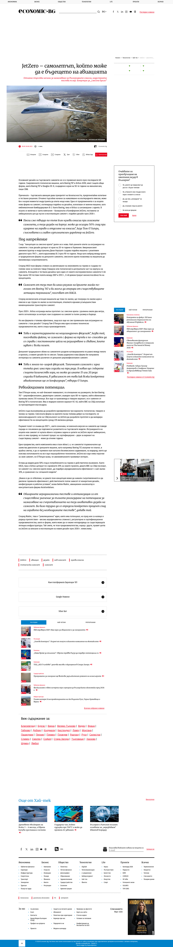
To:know (146, 873)
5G (55, 898)
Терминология (149, 867)
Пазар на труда (26, 889)
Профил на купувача (37, 923)
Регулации (37, 639)
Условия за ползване (84, 918)
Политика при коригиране (62, 915)
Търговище (77, 739)
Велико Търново (66, 726)
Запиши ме (150, 849)
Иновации (47, 873)
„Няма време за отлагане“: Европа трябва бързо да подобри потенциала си (68, 653)
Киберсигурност (87, 876)
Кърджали (49, 730)
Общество (62, 2)
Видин (81, 726)
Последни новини (147, 12)
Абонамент (57, 912)
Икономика (12, 2)
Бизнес (37, 2)
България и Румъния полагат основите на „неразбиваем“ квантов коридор (104, 827)
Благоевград (28, 726)
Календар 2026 (128, 867)
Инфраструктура (39, 697)
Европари (24, 870)
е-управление (87, 873)
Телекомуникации (88, 870)
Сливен (25, 739)
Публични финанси (39, 627)
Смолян (36, 739)
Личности (107, 876)
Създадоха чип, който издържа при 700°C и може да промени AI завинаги (68, 827)
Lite (111, 2)
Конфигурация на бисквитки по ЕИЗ (83, 924)
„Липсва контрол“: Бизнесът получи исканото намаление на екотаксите (68, 641)
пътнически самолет (30, 565)
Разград (74, 734)
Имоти (46, 882)
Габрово (25, 730)
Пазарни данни (149, 879)
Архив (134, 215)
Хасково (91, 739)
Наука (106, 867)
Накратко (147, 870)
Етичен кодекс (82, 915)
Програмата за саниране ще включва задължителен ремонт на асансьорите (69, 676)
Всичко (145, 862)
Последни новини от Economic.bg (140, 377)
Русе (84, 734)
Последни (33, 622)
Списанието (148, 876)
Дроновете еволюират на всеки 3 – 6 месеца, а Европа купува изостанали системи (32, 828)
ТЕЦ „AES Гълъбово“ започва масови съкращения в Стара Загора (63, 664)
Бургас (41, 726)
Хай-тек (135, 58)
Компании (37, 662)
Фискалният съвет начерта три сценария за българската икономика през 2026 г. (69, 689)
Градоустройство (39, 673)
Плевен (51, 734)
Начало (117, 58)
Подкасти (126, 870)
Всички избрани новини (94, 708)
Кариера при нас (59, 918)
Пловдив (62, 734)
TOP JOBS (126, 889)
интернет (64, 898)
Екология (63, 886)
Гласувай (123, 215)
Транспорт (24, 879)
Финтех (84, 882)
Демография (64, 873)
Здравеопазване (66, 879)
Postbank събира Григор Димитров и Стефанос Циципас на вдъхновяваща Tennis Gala (140, 369)
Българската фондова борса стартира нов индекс (137, 478)
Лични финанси (66, 870)
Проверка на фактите (84, 909)
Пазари (46, 876)
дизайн (46, 560)
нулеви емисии (77, 560)
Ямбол (35, 743)
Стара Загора (61, 739)
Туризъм (24, 886)
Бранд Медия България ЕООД (38, 919)
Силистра (94, 734)
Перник (40, 734)
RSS (58, 849)
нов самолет (60, 560)
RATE (124, 873)
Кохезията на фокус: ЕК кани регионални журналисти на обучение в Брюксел (139, 319)
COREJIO (125, 876)
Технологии (86, 2)
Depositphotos (92, 945)
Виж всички (150, 799)
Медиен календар (59, 928)
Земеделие (25, 882)
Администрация (66, 889)
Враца (91, 726)
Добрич (37, 730)
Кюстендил (64, 730)
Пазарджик (27, 734)
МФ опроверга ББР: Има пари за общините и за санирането (61, 630)
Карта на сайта (82, 912)
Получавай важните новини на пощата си (126, 848)
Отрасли (47, 870)
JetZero (23, 560)
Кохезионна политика (133, 315)
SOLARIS (125, 886)
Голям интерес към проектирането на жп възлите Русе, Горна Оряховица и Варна (67, 700)
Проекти (136, 2)
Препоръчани (90, 622)
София (47, 739)
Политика (36, 650)
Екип (32, 912)
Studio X (93, 943)
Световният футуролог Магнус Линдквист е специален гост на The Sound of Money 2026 (140, 344)
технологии (24, 898)
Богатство (107, 873)
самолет (49, 565)
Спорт (106, 882)
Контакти (33, 915)
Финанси (130, 474)
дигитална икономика (41, 898)
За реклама (34, 909)
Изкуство (107, 879)
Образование (65, 876)
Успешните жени (128, 882)
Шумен (25, 743)
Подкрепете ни (58, 923)
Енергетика (25, 876)
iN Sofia (125, 879)
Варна (51, 726)
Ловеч (76, 730)
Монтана (87, 730)
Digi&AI (84, 867)
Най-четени (61, 622)
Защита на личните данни (62, 909)
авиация (35, 560)
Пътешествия (108, 870)
